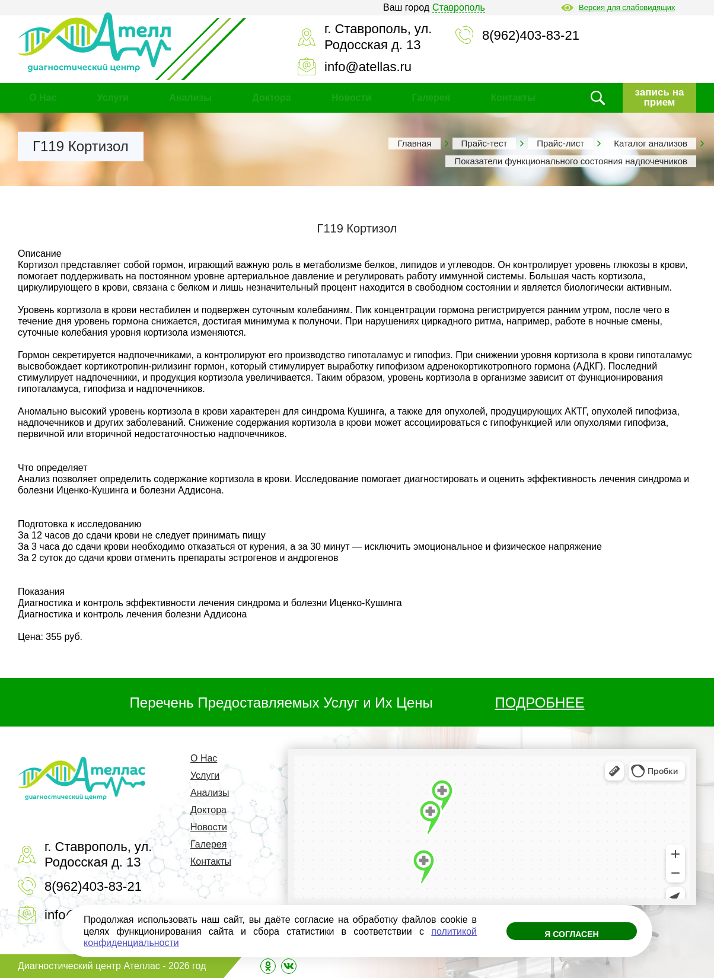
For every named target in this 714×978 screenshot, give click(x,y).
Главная (414, 143)
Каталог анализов (650, 143)
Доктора (271, 98)
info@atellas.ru (368, 66)
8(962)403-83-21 (530, 35)
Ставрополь (458, 7)
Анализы (190, 98)
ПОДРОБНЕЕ (540, 703)
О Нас (42, 98)
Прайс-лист (560, 143)
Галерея (431, 98)
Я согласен (571, 934)
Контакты (512, 98)
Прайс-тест (484, 143)
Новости (351, 98)
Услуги (113, 98)
